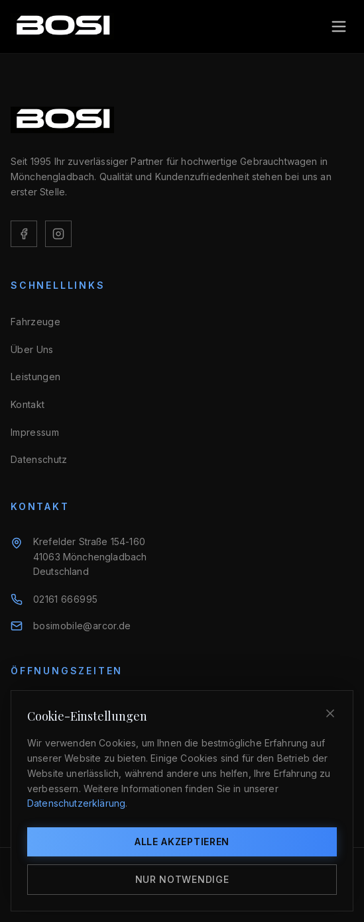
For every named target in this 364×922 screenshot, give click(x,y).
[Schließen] (330, 713)
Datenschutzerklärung (76, 803)
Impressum (35, 432)
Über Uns (32, 349)
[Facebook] (24, 234)
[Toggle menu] (338, 26)
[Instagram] (58, 234)
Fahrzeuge (35, 321)
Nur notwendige (182, 879)
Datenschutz (39, 459)
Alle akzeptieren (182, 841)
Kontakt (27, 404)
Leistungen (36, 376)
